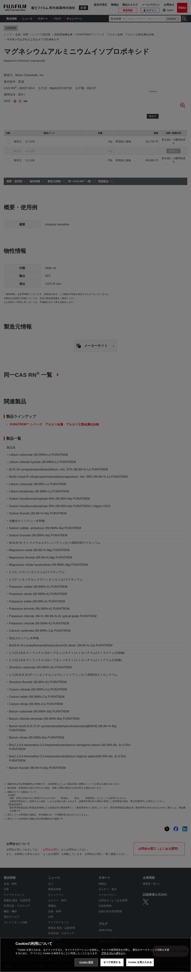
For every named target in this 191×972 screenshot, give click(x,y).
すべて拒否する (112, 962)
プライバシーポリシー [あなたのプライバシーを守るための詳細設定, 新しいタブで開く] (113, 953)
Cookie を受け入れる (140, 962)
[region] (95, 955)
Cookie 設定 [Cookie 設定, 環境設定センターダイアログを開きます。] (86, 962)
